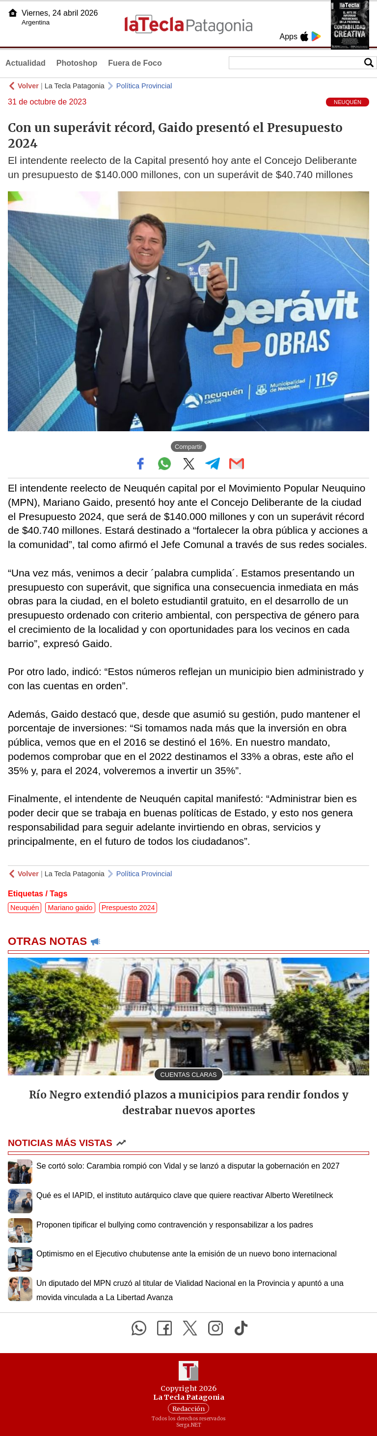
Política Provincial (144, 86)
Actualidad (25, 63)
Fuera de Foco (135, 63)
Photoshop (77, 63)
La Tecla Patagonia (75, 86)
